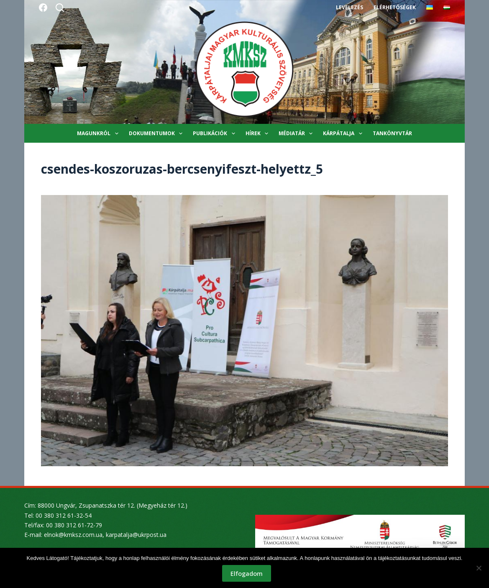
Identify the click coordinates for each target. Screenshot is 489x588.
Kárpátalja (344, 133)
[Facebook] (43, 7)
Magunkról (99, 133)
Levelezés (349, 7)
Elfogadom (246, 573)
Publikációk (215, 133)
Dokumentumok (157, 133)
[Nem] (478, 568)
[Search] (60, 7)
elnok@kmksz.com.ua (73, 535)
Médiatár (297, 133)
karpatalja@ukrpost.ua (136, 535)
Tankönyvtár (392, 133)
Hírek (258, 133)
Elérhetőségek (394, 7)
